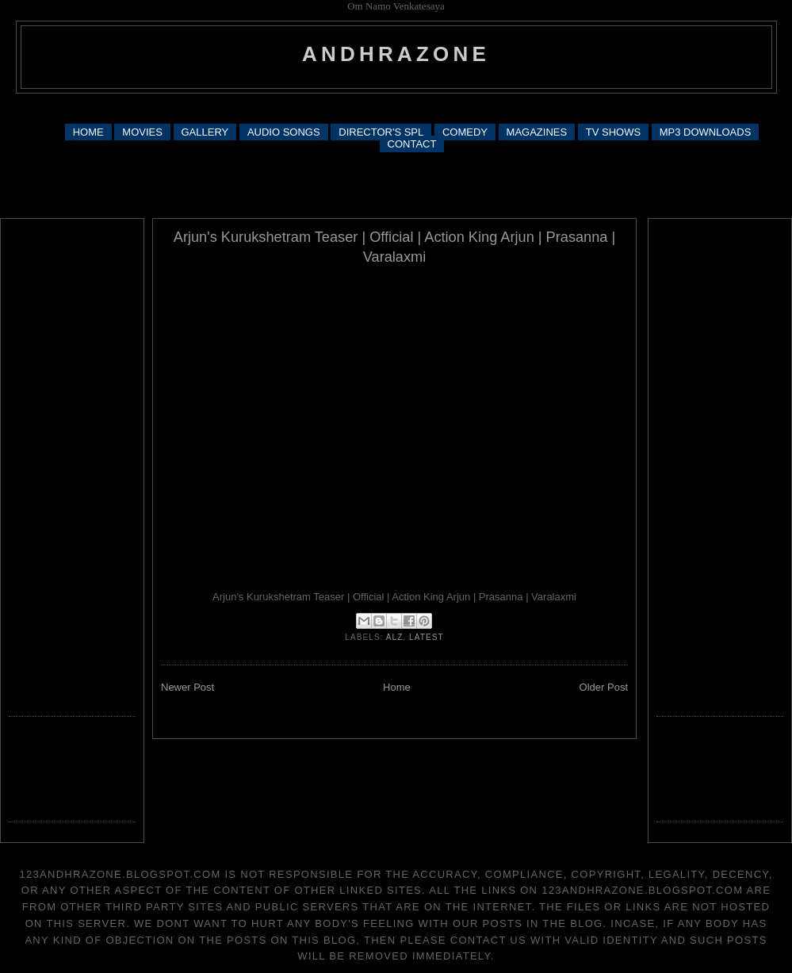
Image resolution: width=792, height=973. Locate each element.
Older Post (604, 687)
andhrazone (396, 54)
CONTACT (412, 144)
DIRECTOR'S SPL (381, 132)
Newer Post (187, 687)
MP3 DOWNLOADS (706, 132)
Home (397, 687)
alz (395, 637)
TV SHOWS (613, 132)
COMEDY (465, 132)
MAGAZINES (537, 132)
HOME (88, 132)
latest (426, 637)
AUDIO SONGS (283, 132)
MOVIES (142, 132)
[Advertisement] (396, 184)
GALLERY (205, 132)
